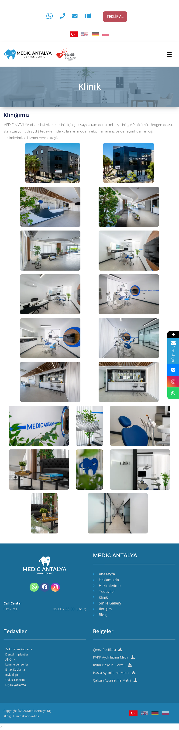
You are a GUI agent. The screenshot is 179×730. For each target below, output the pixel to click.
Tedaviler (107, 591)
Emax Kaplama (15, 669)
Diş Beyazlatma (15, 685)
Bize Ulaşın (173, 351)
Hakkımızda (109, 579)
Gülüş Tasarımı (15, 680)
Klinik (103, 597)
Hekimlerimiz (110, 585)
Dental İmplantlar (17, 654)
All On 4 (10, 659)
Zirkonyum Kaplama (19, 649)
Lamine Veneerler (17, 664)
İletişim (105, 608)
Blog (103, 614)
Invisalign (11, 674)
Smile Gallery (110, 602)
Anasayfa (107, 573)
